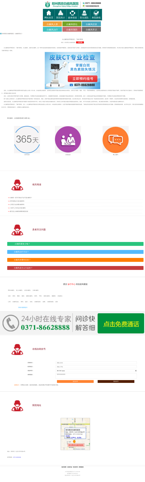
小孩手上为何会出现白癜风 (18, 208)
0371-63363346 (17, 457)
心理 (9, 301)
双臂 (35, 296)
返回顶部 (63, 467)
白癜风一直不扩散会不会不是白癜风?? (21, 197)
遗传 (56, 301)
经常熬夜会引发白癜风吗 (17, 201)
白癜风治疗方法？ (21, 252)
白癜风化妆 (15, 301)
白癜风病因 (50, 301)
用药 (22, 301)
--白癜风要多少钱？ (22, 244)
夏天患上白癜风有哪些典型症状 (19, 211)
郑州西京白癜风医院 (8, 33)
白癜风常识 (91, 29)
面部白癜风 (47, 296)
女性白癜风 (27, 290)
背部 (13, 296)
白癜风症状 (91, 24)
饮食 (31, 301)
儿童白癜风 (35, 290)
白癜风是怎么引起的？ (23, 268)
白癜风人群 (52, 24)
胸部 (18, 296)
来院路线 (81, 467)
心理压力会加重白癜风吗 (17, 204)
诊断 (44, 301)
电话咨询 (75, 467)
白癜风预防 (71, 29)
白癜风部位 (71, 24)
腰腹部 (53, 296)
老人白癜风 (19, 290)
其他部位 (60, 296)
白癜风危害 (37, 301)
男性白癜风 (11, 290)
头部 (9, 296)
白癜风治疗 (52, 29)
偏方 (26, 301)
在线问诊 (69, 467)
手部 (40, 296)
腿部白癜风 (29, 296)
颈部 (23, 296)
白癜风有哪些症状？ (22, 260)
